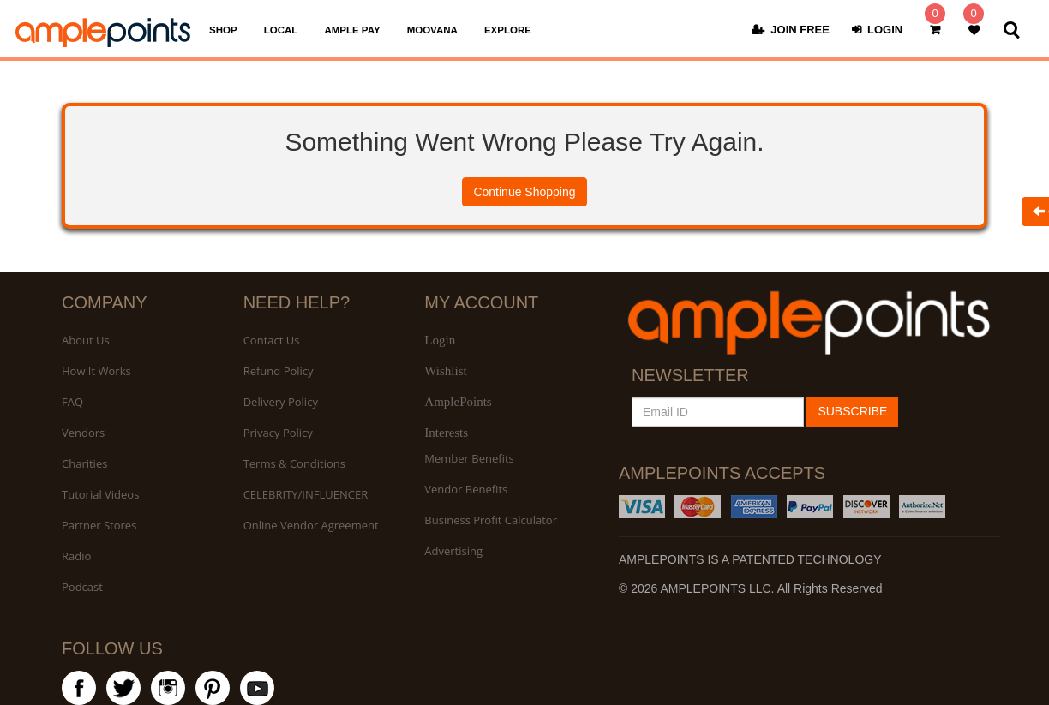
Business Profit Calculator (490, 520)
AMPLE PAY (352, 30)
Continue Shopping (524, 192)
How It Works (96, 371)
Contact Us (271, 340)
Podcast (82, 586)
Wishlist (445, 371)
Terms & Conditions (294, 463)
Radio (76, 556)
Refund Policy (278, 371)
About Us (86, 340)
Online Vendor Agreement (311, 525)
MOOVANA (432, 30)
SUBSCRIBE (852, 411)
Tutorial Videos (100, 494)
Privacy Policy (278, 432)
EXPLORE (507, 30)
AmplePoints (457, 402)
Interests (446, 432)
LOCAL (281, 30)
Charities (84, 463)
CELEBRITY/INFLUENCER (306, 494)
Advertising (453, 551)
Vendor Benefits (465, 489)
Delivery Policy (280, 401)
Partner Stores (99, 525)
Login (439, 340)
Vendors (83, 432)
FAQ (72, 401)
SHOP (223, 30)
